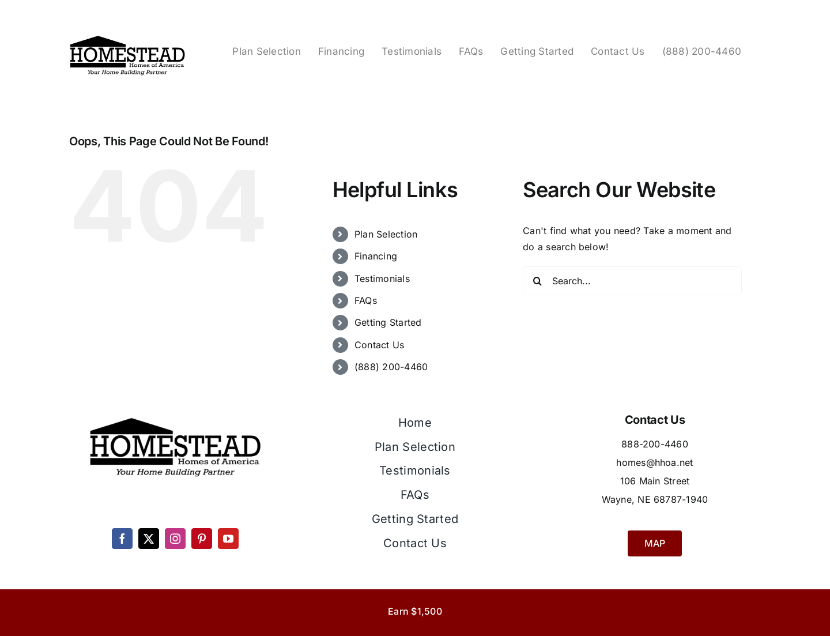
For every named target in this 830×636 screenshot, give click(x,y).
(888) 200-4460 (391, 366)
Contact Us (379, 345)
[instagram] (175, 538)
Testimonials (382, 278)
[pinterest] (201, 538)
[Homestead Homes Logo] (127, 37)
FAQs (365, 300)
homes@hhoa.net (654, 462)
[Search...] (632, 280)
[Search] (537, 280)
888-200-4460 (654, 444)
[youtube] (228, 538)
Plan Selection (385, 234)
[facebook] (122, 538)
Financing (375, 256)
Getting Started (388, 322)
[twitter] (148, 538)
